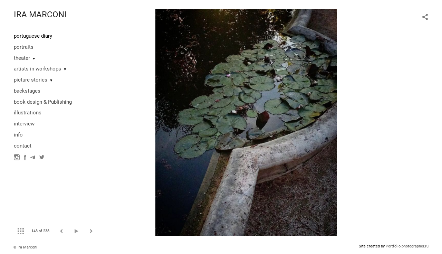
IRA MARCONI (40, 14)
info (18, 135)
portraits (23, 47)
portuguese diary (33, 36)
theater (22, 58)
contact (22, 146)
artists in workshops (37, 69)
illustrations (27, 113)
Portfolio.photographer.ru (407, 246)
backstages (27, 91)
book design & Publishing (43, 102)
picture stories (30, 80)
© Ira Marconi (25, 247)
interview (24, 124)
